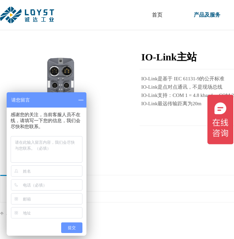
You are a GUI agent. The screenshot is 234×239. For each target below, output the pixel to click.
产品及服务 (207, 15)
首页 (157, 15)
